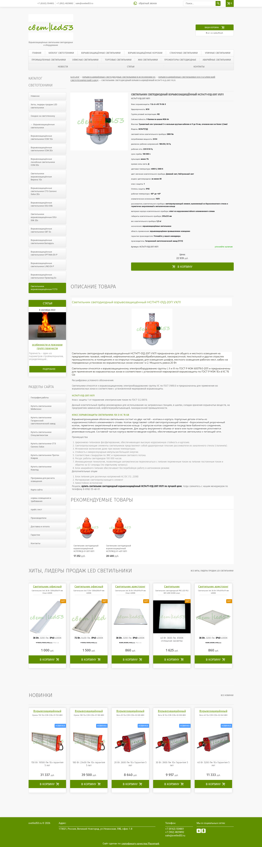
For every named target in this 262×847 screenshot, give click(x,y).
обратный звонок (148, 3)
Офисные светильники (85, 59)
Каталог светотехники (61, 53)
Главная (36, 53)
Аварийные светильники (217, 59)
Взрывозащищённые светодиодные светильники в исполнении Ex (118, 77)
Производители (38, 518)
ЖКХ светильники (148, 59)
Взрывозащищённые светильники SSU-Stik (42, 204)
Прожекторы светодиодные (180, 59)
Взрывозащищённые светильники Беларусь (42, 241)
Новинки (35, 96)
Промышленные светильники (49, 59)
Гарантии (35, 535)
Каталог (75, 77)
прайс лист (36, 509)
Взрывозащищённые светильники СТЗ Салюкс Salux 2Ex (44, 191)
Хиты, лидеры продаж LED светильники (44, 106)
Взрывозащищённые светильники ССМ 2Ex (42, 149)
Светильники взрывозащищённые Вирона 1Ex (41, 176)
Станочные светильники (184, 53)
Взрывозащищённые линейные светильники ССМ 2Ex (43, 162)
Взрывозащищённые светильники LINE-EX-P (42, 265)
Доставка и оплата (40, 526)
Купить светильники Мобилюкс (41, 407)
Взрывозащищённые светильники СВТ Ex (41, 230)
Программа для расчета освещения (43, 479)
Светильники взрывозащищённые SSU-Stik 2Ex (44, 217)
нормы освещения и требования (41, 499)
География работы (40, 397)
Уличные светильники (217, 53)
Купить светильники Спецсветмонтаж (41, 433)
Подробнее (49, 369)
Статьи (130, 66)
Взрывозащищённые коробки (145, 53)
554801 (45, 3)
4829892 (65, 3)
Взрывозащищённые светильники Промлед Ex (43, 276)
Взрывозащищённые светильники (100, 53)
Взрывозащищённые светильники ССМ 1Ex (42, 137)
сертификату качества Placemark (140, 843)
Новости (63, 66)
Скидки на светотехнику (43, 116)
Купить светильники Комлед (41, 468)
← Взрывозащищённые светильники (43, 126)
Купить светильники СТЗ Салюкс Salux (43, 445)
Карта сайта (36, 489)
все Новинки (227, 695)
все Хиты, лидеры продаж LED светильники (212, 571)
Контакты (199, 66)
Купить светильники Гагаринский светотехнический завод (43, 420)
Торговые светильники (118, 59)
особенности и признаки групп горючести (47, 346)
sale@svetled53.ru (84, 3)
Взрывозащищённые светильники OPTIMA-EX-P (44, 253)
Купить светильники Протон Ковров (45, 457)
